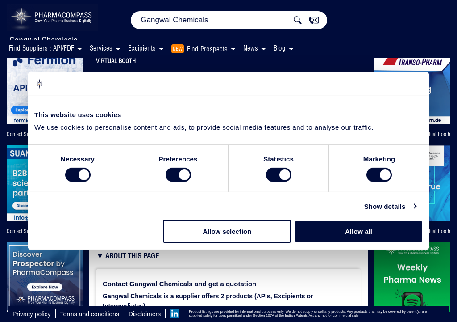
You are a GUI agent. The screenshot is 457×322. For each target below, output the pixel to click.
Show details (385, 206)
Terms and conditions (89, 314)
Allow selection (227, 231)
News (250, 48)
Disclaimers (145, 314)
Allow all (358, 231)
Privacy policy (31, 314)
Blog (280, 48)
